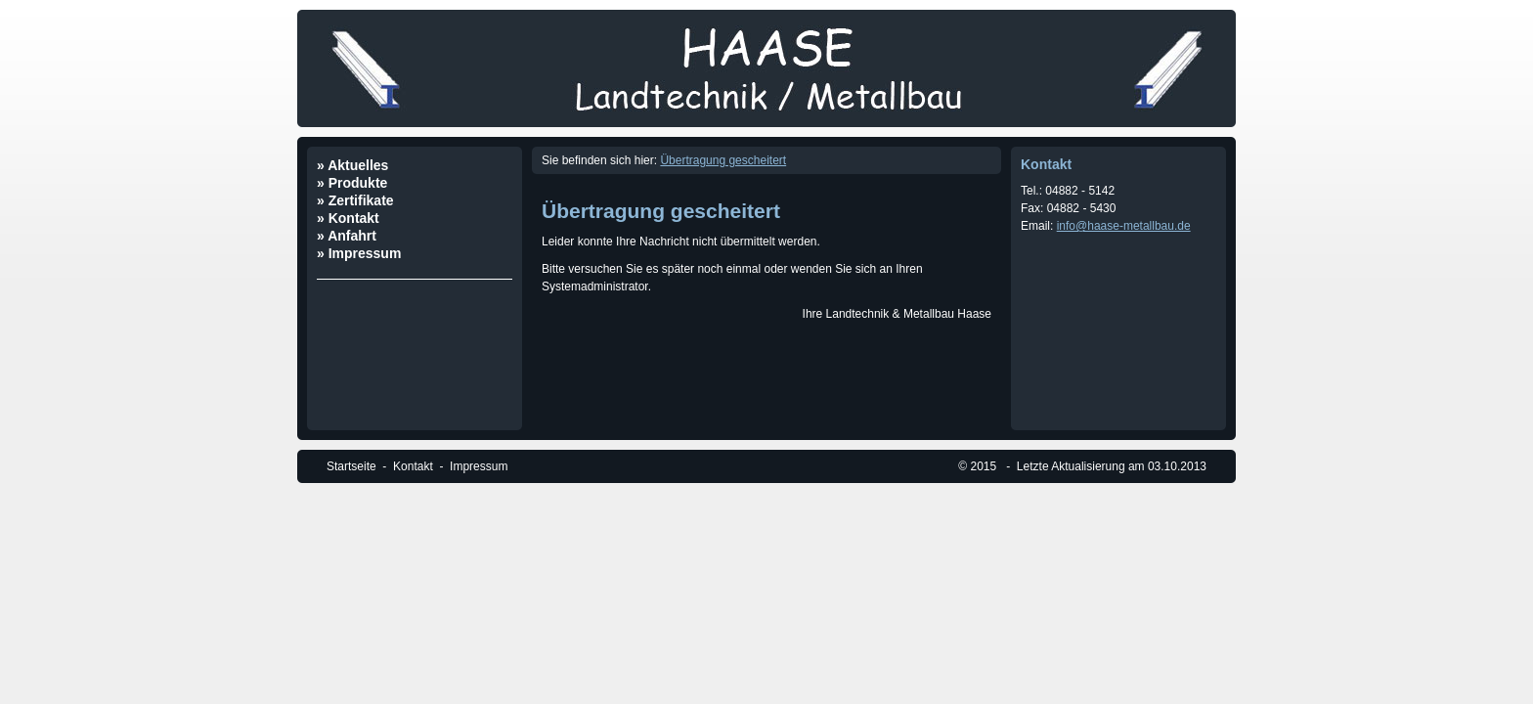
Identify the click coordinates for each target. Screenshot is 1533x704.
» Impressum (359, 253)
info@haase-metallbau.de (1124, 226)
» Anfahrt (346, 235)
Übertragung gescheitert (723, 160)
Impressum (478, 466)
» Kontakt (348, 218)
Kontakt (413, 466)
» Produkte (352, 183)
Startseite (351, 466)
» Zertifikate (355, 200)
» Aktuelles (352, 165)
